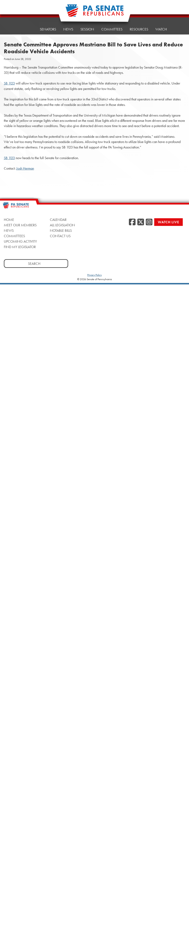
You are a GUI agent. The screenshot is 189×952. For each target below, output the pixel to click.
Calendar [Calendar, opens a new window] (58, 219)
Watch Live (168, 222)
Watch (161, 26)
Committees (111, 28)
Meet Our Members (20, 225)
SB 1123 (9, 83)
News (68, 29)
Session (87, 29)
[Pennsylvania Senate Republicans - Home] (94, 12)
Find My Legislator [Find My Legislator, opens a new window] (20, 246)
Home (27, 29)
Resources (139, 27)
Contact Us (60, 236)
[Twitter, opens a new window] (140, 222)
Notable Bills (61, 230)
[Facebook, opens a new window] (132, 222)
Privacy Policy (94, 275)
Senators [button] (48, 29)
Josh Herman (25, 168)
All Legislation (62, 225)
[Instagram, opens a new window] (149, 222)
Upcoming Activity (20, 241)
